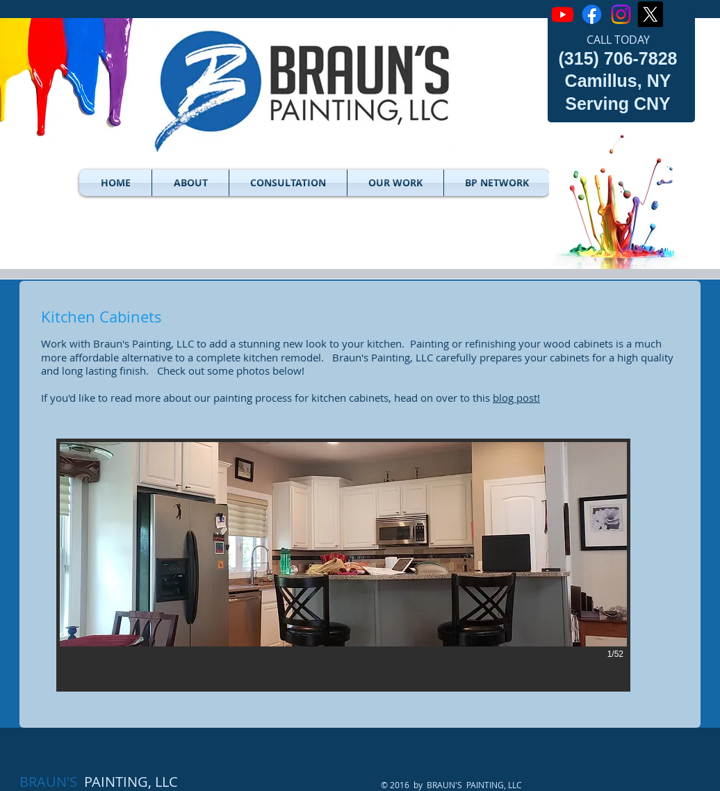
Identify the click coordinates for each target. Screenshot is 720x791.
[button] (190, 183)
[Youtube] (562, 14)
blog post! (516, 398)
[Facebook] (592, 14)
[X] (650, 14)
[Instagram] (621, 14)
